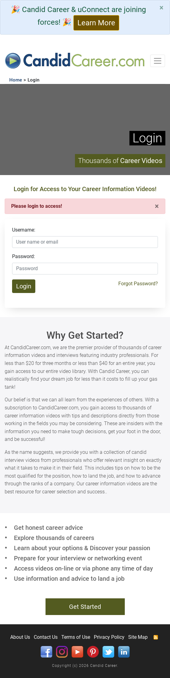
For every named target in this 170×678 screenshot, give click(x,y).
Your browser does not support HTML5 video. (85, 129)
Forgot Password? (138, 284)
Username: (23, 230)
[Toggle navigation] (157, 61)
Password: (23, 256)
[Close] (161, 7)
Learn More (96, 23)
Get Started (85, 606)
